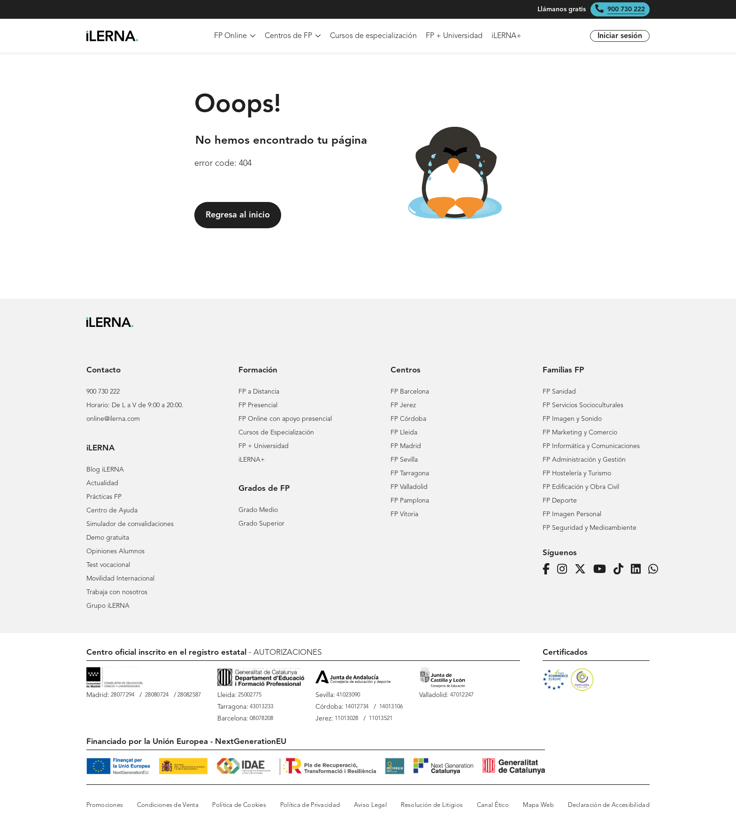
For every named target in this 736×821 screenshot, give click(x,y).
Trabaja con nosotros (116, 592)
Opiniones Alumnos (115, 551)
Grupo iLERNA (108, 606)
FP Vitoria (404, 514)
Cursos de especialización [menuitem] (373, 36)
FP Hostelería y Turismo (577, 473)
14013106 (391, 707)
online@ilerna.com (113, 419)
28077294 (122, 695)
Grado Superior (261, 523)
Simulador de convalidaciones (130, 524)
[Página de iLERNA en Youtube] (602, 569)
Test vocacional (108, 565)
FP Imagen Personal (572, 514)
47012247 (462, 695)
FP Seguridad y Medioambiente (589, 528)
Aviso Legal (370, 805)
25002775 (249, 695)
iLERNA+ (251, 460)
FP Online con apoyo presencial (285, 419)
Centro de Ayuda (112, 510)
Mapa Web (538, 805)
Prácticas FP (104, 497)
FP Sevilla (404, 460)
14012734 (356, 707)
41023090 (348, 695)
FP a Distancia (258, 391)
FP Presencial (257, 405)
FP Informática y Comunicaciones (591, 446)
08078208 (261, 718)
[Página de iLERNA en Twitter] (583, 569)
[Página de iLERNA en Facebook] (549, 569)
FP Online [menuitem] (235, 36)
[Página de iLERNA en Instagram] (565, 569)
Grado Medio (258, 510)
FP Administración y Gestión (584, 460)
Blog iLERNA (105, 469)
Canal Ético (493, 805)
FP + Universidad (263, 446)
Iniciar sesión (620, 36)
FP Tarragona (410, 473)
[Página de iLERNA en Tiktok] (621, 569)
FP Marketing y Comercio (580, 432)
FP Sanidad (559, 391)
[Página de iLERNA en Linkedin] (638, 569)
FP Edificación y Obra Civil (581, 487)
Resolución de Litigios (432, 805)
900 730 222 (626, 9)
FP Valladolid (409, 487)
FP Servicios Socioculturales (583, 405)
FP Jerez (403, 405)
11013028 (346, 718)
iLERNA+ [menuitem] (506, 36)
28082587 (189, 695)
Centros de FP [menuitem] (293, 36)
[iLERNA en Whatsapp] (656, 569)
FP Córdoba (408, 419)
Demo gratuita (107, 537)
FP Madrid (406, 446)
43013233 (261, 707)
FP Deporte (560, 500)
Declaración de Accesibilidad (609, 805)
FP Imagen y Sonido (572, 419)
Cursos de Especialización (276, 432)
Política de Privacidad (310, 805)
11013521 (380, 718)
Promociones (104, 805)
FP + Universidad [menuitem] (454, 36)
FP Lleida (404, 432)
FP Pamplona (410, 500)
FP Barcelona (410, 391)
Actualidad (102, 483)
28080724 (157, 695)
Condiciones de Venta (168, 805)
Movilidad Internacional (120, 578)
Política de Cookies (239, 805)
